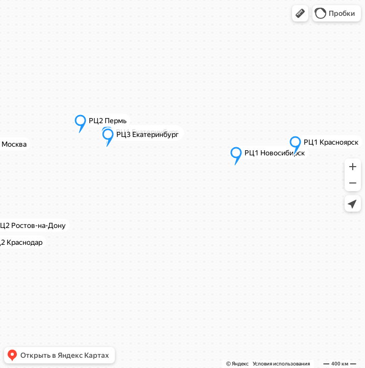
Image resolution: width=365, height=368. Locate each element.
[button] (300, 13)
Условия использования (281, 363)
